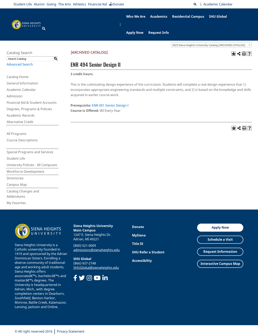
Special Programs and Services (30, 152)
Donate (116, 4)
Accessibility (142, 260)
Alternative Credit (20, 122)
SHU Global (218, 16)
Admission (15, 96)
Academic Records (21, 115)
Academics (158, 16)
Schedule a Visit (220, 239)
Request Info (158, 32)
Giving (51, 4)
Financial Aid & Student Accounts (32, 102)
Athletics (79, 4)
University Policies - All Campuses (32, 165)
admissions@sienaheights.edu (96, 250)
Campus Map (17, 184)
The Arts (64, 4)
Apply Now (135, 32)
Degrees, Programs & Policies (29, 109)
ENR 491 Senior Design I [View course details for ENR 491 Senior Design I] (110, 105)
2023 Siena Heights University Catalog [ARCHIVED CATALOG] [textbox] (208, 45)
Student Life (23, 4)
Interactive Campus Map (220, 263)
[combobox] (211, 44)
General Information (22, 83)
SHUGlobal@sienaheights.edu (96, 267)
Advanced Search (20, 64)
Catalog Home (17, 77)
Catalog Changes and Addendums (23, 194)
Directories (15, 178)
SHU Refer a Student (148, 252)
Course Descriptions (22, 140)
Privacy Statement (70, 331)
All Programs (16, 134)
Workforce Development (25, 171)
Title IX (137, 243)
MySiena (139, 235)
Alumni (39, 4)
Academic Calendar (217, 4)
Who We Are (135, 16)
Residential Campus (188, 16)
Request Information (220, 251)
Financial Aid (97, 4)
